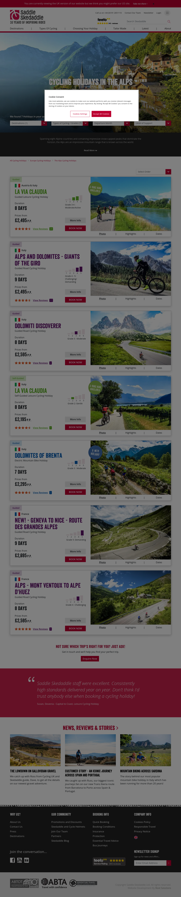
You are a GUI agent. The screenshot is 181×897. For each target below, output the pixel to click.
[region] (91, 105)
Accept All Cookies (101, 114)
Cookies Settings (80, 114)
